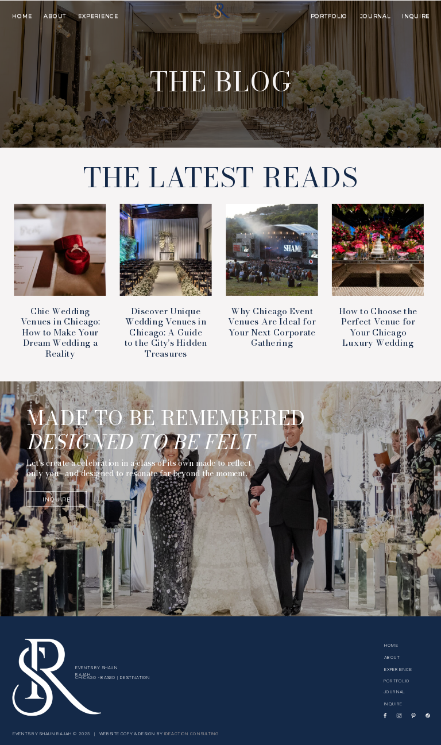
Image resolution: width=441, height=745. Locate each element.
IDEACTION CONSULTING (191, 733)
